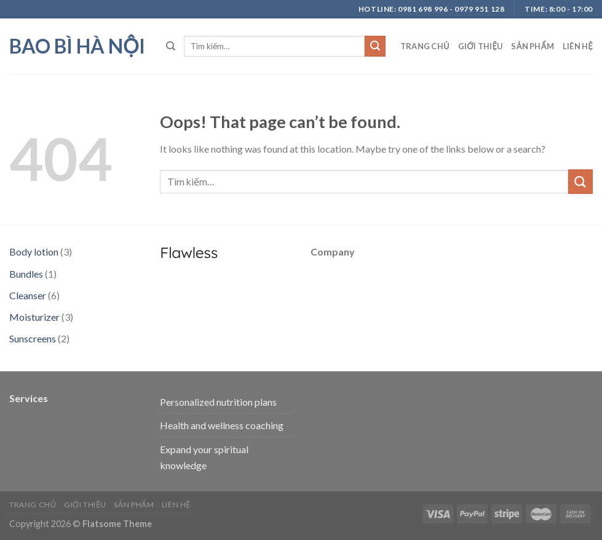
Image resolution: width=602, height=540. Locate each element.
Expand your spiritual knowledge (204, 457)
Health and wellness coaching (221, 425)
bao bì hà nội (77, 46)
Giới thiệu (480, 46)
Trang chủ (425, 46)
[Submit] (375, 46)
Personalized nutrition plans (218, 402)
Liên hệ (578, 46)
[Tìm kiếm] (170, 46)
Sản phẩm (532, 46)
